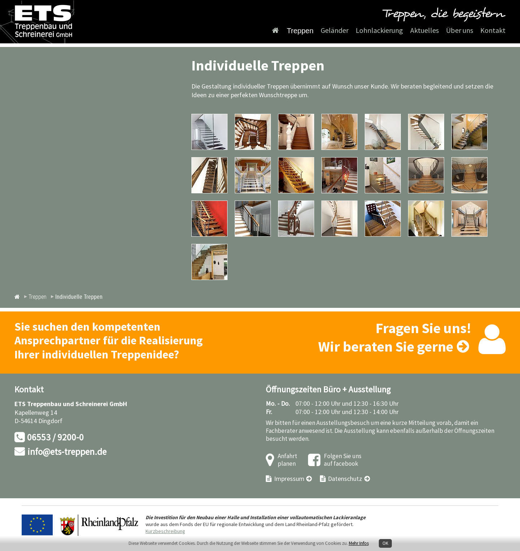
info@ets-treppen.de (67, 452)
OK (385, 543)
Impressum (289, 479)
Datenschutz (345, 479)
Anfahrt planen (287, 460)
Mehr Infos (359, 543)
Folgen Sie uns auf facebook (342, 460)
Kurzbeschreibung (165, 531)
